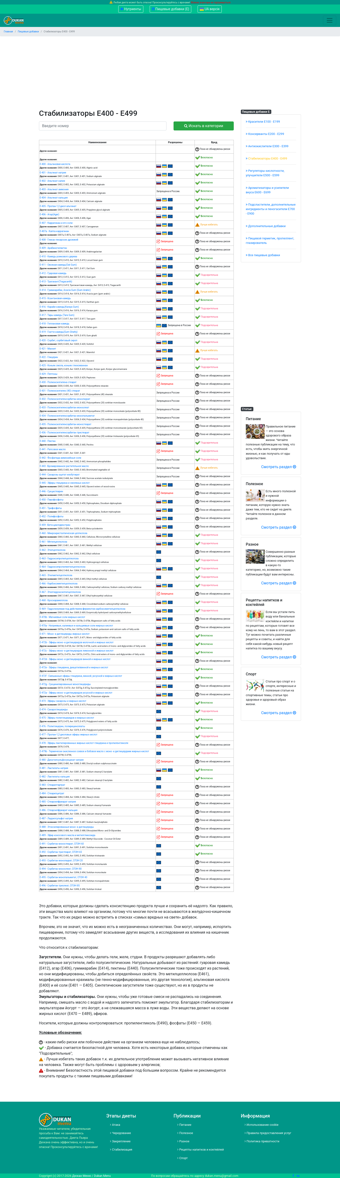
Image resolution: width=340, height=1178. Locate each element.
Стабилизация (121, 1149)
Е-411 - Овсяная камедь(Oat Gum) (58, 264)
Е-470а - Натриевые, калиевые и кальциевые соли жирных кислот (76, 625)
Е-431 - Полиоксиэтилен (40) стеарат (60, 390)
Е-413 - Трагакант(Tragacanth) (56, 281)
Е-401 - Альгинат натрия (53, 172)
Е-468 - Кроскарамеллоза (54, 600)
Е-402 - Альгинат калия (52, 181)
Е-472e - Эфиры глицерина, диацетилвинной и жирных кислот (74, 667)
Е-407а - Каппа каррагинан (54, 231)
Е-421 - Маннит (48, 348)
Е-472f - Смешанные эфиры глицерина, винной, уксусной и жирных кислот (81, 676)
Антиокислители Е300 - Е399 (267, 146)
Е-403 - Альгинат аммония (54, 189)
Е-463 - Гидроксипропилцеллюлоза (59, 558)
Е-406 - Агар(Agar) (49, 214)
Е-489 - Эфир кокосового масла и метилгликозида (67, 835)
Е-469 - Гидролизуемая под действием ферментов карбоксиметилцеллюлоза (82, 609)
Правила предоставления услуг (268, 1133)
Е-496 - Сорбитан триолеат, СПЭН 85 (60, 885)
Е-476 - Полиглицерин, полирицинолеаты (62, 726)
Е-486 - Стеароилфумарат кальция (58, 810)
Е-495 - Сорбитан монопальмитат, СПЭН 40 (63, 877)
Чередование (120, 1133)
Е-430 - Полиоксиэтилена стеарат (58, 382)
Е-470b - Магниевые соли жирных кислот (62, 617)
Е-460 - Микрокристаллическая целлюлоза (63, 533)
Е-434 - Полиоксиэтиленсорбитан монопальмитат (67, 415)
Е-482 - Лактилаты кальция (55, 776)
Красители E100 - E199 (263, 121)
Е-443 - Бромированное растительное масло (64, 466)
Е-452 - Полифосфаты (52, 516)
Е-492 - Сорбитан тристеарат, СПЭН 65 (61, 852)
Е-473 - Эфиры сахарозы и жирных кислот (63, 701)
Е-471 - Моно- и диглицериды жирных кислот (64, 634)
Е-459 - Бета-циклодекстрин (55, 525)
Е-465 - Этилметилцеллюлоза (56, 575)
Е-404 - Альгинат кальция (54, 197)
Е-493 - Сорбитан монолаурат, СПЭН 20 (61, 860)
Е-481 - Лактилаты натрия (54, 768)
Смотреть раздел (278, 467)
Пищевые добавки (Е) (170, 9)
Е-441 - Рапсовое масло (53, 449)
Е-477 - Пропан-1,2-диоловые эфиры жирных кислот (68, 734)
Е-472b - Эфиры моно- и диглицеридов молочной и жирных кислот (77, 642)
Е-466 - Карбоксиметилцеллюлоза (58, 583)
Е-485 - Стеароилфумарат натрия (58, 801)
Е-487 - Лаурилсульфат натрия (56, 818)
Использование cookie (261, 1124)
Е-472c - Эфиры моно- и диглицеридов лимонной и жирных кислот (77, 650)
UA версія (209, 9)
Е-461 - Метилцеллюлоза (53, 541)
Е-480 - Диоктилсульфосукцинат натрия (62, 760)
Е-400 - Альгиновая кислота (55, 164)
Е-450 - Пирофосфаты (52, 499)
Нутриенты (130, 9)
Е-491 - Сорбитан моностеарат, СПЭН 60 (62, 843)
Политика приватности (262, 1141)
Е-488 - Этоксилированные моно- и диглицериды (67, 827)
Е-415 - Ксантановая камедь (55, 298)
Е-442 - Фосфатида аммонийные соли (60, 458)
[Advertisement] (170, 73)
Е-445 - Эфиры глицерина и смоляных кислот (65, 483)
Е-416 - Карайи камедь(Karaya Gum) (59, 307)
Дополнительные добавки (266, 226)
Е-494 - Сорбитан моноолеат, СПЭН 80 (61, 868)
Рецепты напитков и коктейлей (200, 1149)
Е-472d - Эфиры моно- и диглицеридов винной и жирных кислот (75, 659)
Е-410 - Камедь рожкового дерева (58, 256)
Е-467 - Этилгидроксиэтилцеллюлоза (60, 592)
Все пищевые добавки (263, 255)
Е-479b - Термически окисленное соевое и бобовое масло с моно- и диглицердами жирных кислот (94, 751)
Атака (115, 1124)
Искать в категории (203, 126)
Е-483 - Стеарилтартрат (52, 785)
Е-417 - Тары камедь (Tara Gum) (57, 315)
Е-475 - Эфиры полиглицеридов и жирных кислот (67, 717)
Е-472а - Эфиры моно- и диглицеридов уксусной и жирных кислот (76, 692)
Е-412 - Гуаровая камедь (53, 273)
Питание (184, 1124)
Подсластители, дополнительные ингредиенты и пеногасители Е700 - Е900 (271, 209)
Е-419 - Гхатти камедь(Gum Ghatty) (59, 332)
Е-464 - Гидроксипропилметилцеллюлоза (62, 566)
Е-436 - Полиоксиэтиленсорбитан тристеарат (64, 432)
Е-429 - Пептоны (48, 374)
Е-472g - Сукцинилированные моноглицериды (65, 684)
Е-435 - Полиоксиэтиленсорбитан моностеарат (65, 424)
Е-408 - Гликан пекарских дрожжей (59, 239)
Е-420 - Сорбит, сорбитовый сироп (58, 340)
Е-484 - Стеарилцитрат (52, 793)
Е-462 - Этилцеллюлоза (52, 550)
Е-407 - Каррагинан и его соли (56, 223)
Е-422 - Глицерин (49, 357)
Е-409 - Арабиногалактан (53, 248)
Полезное (185, 1133)
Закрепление (120, 1141)
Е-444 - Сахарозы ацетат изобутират (60, 474)
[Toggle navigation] (329, 20)
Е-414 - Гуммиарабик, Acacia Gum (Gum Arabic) (65, 290)
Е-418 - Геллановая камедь (54, 323)
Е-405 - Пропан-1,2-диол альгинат (58, 206)
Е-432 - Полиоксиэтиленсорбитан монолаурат (65, 399)
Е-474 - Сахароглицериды (54, 709)
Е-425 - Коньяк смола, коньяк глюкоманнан (64, 365)
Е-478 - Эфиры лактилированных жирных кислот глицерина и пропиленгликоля (84, 743)
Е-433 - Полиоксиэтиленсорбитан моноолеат (64, 407)
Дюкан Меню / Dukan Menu (91, 1176)
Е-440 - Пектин (47, 441)
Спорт (182, 1158)
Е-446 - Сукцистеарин (51, 491)
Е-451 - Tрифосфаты (51, 508)
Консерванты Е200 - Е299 (265, 134)
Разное (183, 1141)
